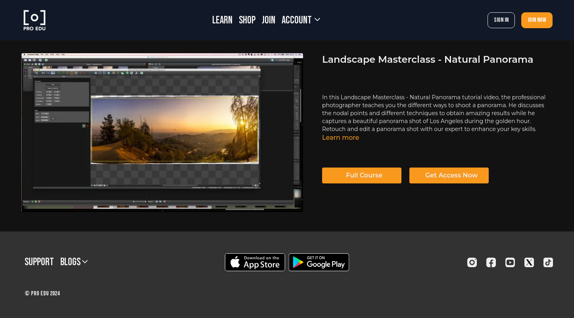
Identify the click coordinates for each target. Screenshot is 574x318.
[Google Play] (318, 262)
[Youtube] (510, 262)
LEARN (222, 20)
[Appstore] (255, 262)
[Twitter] (529, 262)
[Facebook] (491, 262)
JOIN (268, 20)
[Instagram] (472, 262)
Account (301, 20)
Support (39, 262)
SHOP (247, 20)
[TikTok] (548, 262)
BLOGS (74, 262)
